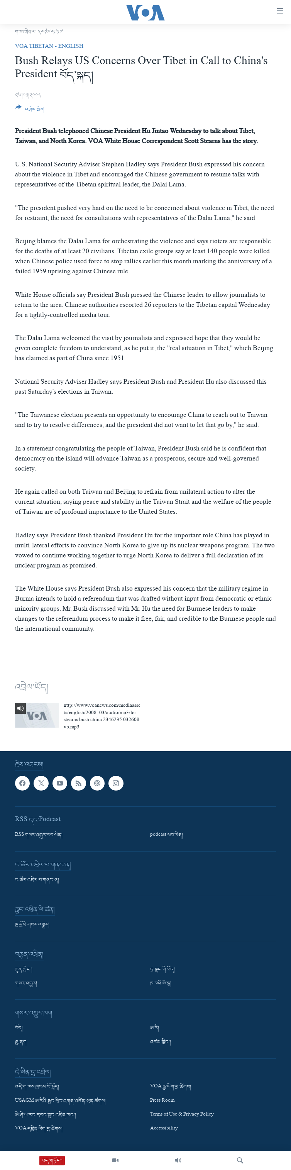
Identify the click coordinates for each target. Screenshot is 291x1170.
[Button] (29, 111)
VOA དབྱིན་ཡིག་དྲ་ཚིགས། (39, 1129)
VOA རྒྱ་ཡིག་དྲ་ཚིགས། (170, 1087)
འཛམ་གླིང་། (160, 1042)
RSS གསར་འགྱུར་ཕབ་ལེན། (39, 836)
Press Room (162, 1101)
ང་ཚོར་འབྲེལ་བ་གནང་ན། (37, 880)
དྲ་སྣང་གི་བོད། (162, 970)
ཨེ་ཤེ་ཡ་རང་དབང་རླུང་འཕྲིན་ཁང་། (45, 1115)
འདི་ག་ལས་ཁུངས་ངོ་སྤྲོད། (37, 1087)
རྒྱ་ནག (21, 1042)
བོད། (19, 1029)
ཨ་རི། (154, 1029)
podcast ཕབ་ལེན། (166, 836)
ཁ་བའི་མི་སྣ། (160, 984)
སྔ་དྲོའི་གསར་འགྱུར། (32, 925)
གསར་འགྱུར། (26, 984)
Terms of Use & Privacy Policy (182, 1115)
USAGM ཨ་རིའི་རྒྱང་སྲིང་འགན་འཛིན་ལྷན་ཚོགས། (60, 1101)
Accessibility (164, 1129)
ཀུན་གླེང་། (23, 970)
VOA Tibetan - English (49, 47)
